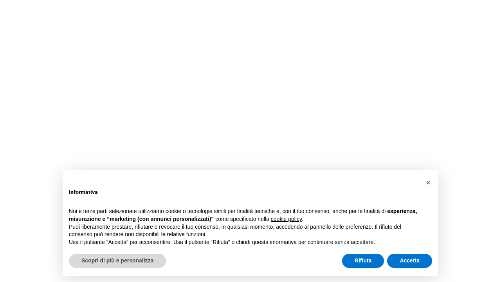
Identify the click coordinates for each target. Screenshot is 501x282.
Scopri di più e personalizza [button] (117, 260)
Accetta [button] (410, 260)
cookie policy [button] (286, 219)
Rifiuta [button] (363, 260)
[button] (428, 182)
